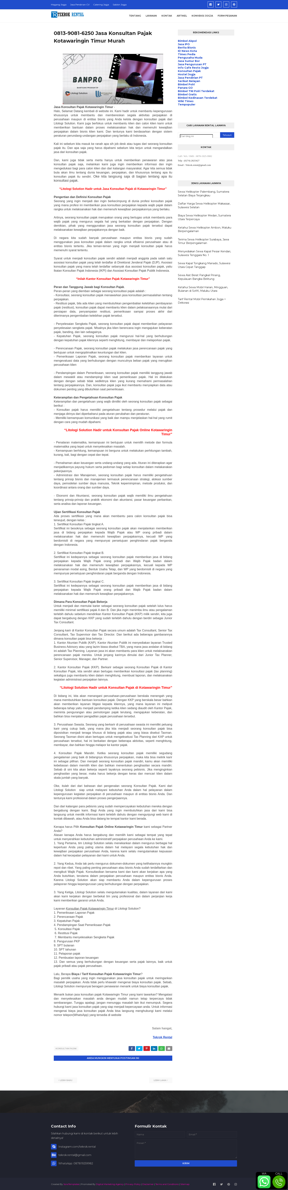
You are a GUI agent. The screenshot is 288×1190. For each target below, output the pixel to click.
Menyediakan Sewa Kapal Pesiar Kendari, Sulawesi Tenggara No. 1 (204, 253)
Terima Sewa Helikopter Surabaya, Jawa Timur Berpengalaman (203, 241)
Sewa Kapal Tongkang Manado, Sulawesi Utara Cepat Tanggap (204, 265)
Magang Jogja (58, 4)
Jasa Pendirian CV (79, 4)
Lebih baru (66, 1079)
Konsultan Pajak (66, 1048)
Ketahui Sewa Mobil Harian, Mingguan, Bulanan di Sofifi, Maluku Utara (203, 289)
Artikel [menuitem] (182, 15)
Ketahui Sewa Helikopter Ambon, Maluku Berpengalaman (204, 229)
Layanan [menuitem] (151, 15)
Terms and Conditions (167, 1183)
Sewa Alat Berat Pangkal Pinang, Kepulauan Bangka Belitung (199, 277)
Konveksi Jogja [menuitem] (202, 15)
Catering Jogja (101, 4)
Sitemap (184, 1183)
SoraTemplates (71, 1183)
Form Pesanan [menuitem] (227, 15)
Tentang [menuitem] (135, 15)
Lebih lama (160, 1079)
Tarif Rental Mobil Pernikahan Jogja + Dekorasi (202, 301)
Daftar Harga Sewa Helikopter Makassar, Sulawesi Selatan (204, 205)
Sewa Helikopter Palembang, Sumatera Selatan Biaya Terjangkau (203, 193)
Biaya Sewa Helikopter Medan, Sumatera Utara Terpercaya (204, 217)
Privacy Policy (133, 1183)
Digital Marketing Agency (110, 1183)
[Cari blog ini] (196, 136)
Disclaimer (148, 1183)
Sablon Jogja (120, 4)
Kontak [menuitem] (166, 15)
